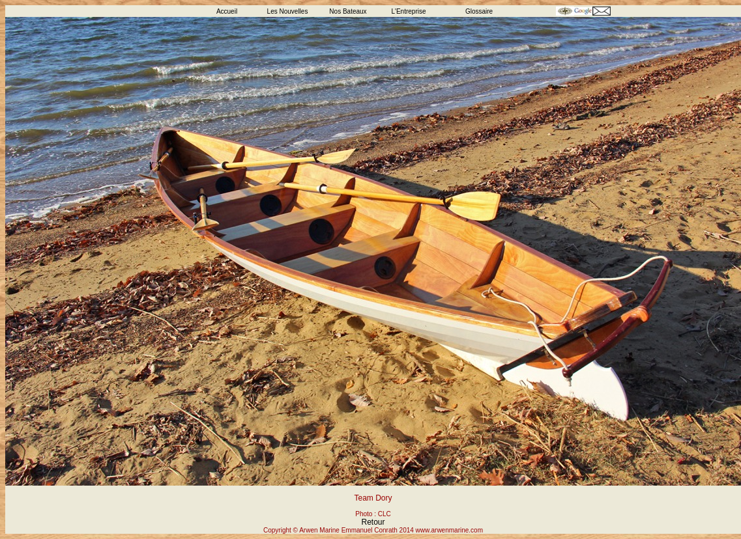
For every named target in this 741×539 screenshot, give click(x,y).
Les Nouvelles (287, 11)
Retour (373, 522)
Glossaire (479, 11)
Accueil (226, 11)
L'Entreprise (408, 11)
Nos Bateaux (347, 11)
